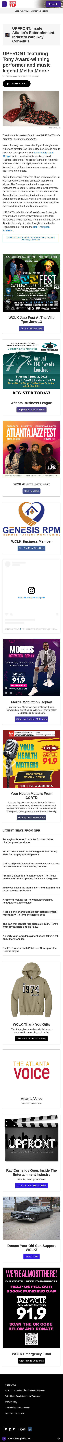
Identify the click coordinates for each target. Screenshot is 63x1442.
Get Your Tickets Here (31, 328)
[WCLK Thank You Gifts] (31, 990)
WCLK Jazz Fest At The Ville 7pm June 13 (32, 320)
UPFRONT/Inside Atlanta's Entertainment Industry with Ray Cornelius (33, 34)
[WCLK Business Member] (31, 519)
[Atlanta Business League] (31, 368)
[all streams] (59, 1438)
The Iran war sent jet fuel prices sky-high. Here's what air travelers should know (30, 925)
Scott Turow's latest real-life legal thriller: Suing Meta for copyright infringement (30, 853)
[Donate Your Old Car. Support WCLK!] (31, 1218)
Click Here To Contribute (31, 1360)
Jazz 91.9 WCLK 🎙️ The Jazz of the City (22, 629)
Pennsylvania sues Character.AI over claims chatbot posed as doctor (28, 841)
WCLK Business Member (31, 541)
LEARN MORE (31, 1256)
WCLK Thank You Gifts (31, 1024)
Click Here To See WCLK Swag (31, 1038)
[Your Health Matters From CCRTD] (31, 759)
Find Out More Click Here (31, 548)
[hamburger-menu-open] (4, 4)
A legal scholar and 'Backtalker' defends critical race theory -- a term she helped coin (30, 913)
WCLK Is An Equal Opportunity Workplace (22, 1396)
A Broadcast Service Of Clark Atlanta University (25, 1390)
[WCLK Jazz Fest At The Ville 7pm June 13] (31, 283)
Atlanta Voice (31, 1099)
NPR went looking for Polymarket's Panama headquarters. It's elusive (28, 901)
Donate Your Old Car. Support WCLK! (31, 1248)
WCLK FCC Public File (14, 1413)
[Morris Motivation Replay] (31, 667)
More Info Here (31, 490)
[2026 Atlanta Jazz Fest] (31, 449)
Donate (54, 4)
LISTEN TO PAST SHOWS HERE (31, 1185)
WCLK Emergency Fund (31, 1354)
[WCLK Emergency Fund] (31, 1308)
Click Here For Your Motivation (31, 719)
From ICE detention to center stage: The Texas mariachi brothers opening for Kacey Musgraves (30, 877)
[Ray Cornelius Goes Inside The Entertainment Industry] (31, 1139)
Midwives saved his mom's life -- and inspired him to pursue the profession (31, 889)
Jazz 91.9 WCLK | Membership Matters (31, 11)
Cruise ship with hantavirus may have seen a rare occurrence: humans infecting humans (31, 865)
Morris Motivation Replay (31, 702)
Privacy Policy (11, 1402)
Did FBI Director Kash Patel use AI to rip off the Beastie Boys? (30, 949)
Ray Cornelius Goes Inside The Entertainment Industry (31, 1172)
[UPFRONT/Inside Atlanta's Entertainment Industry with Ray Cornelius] (7, 35)
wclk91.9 (45, 629)
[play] (4, 1438)
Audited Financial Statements (17, 1408)
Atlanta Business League (31, 403)
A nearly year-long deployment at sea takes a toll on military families (30, 937)
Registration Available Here (31, 409)
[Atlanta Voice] (31, 1071)
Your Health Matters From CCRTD (31, 796)
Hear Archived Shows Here (31, 817)
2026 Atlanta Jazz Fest (31, 484)
